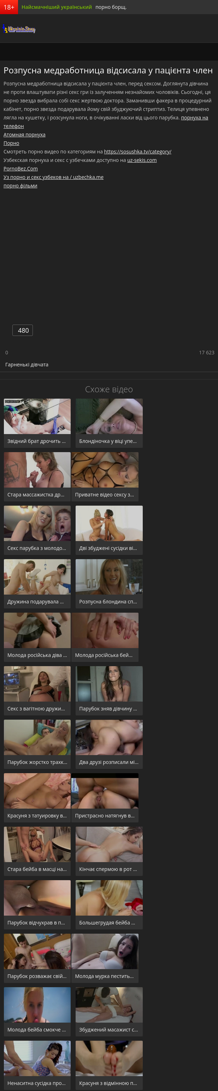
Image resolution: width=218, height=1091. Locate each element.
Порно (11, 143)
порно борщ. (110, 7)
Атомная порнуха (25, 134)
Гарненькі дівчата (26, 364)
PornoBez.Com (21, 168)
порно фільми (20, 185)
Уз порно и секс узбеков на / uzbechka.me (54, 177)
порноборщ (17, 28)
